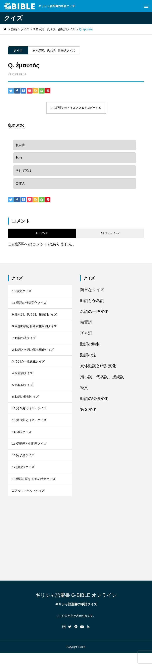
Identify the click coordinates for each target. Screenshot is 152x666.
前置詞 (86, 325)
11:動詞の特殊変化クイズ (30, 306)
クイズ (18, 50)
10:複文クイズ (22, 294)
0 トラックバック (110, 236)
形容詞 (86, 336)
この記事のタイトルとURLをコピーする (76, 107)
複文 (84, 390)
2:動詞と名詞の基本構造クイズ (34, 355)
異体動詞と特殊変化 (98, 368)
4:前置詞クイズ (23, 380)
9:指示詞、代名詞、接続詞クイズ (54, 50)
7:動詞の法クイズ (24, 343)
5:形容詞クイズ (23, 392)
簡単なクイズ (92, 292)
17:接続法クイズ (24, 478)
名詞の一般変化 (94, 314)
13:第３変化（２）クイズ (30, 429)
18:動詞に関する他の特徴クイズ (35, 490)
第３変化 (88, 412)
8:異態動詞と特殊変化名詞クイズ (36, 331)
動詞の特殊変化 (94, 401)
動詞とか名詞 (92, 303)
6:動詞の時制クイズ (26, 404)
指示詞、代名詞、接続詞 (102, 379)
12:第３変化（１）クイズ (30, 417)
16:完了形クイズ (24, 466)
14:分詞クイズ (22, 441)
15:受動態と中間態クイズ (30, 454)
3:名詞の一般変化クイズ (29, 367)
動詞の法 (88, 358)
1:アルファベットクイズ (29, 503)
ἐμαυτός (16, 125)
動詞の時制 (90, 347)
